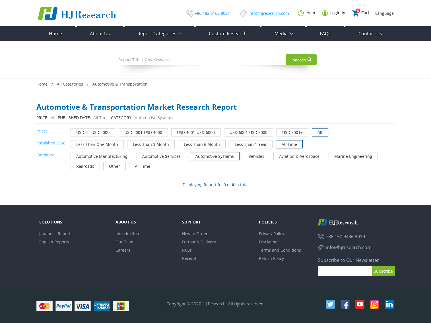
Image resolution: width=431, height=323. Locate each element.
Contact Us (370, 33)
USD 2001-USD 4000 (140, 132)
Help (306, 13)
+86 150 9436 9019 (345, 236)
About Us (100, 33)
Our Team (125, 242)
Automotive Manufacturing (99, 155)
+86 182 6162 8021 (212, 13)
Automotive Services (159, 155)
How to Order (195, 233)
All (317, 132)
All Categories (70, 84)
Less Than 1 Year (248, 143)
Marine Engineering (350, 155)
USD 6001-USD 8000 (245, 132)
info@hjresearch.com (268, 13)
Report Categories (160, 33)
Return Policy (271, 258)
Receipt (189, 258)
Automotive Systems (212, 155)
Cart (360, 13)
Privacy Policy (271, 233)
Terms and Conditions (280, 250)
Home (55, 33)
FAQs (325, 33)
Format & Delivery (199, 242)
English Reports (54, 242)
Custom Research (228, 33)
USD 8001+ (290, 132)
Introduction (127, 233)
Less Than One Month (94, 143)
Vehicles (253, 155)
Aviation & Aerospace (296, 155)
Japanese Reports (56, 233)
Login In (333, 13)
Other (112, 165)
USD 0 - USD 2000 (90, 132)
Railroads (82, 165)
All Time (286, 143)
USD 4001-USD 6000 (193, 132)
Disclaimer (269, 242)
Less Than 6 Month (199, 143)
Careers (123, 250)
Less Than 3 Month (148, 143)
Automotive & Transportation (120, 84)
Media (284, 33)
